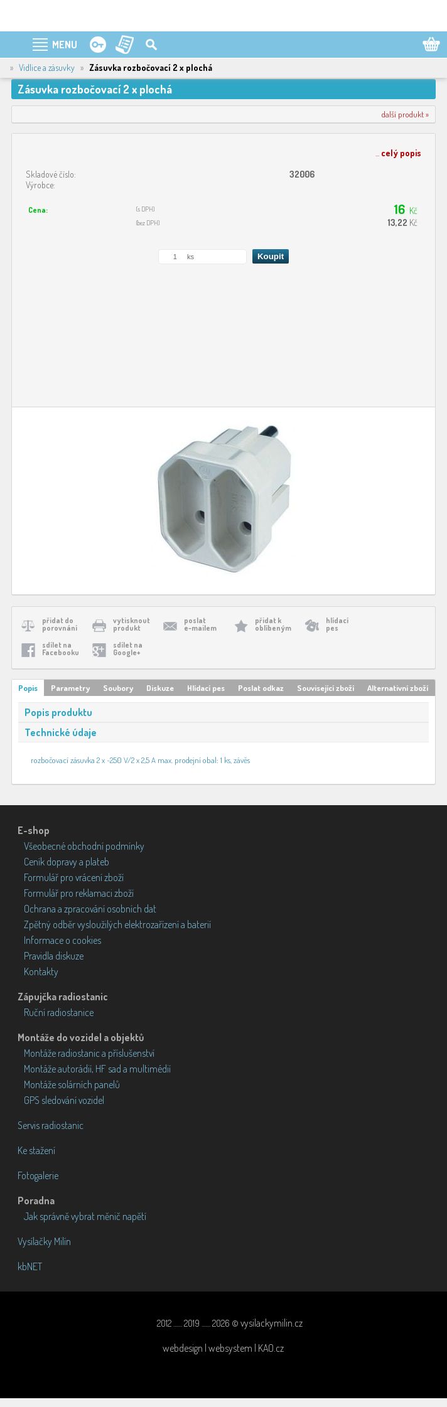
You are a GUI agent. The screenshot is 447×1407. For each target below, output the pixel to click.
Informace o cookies (62, 940)
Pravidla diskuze (53, 956)
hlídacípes (337, 624)
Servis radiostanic (50, 1125)
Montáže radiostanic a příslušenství (89, 1053)
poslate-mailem (200, 624)
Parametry (70, 688)
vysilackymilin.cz (271, 1323)
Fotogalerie (38, 1175)
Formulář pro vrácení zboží (74, 877)
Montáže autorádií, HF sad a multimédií (97, 1068)
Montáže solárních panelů (72, 1084)
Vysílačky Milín (44, 1241)
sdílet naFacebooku (60, 648)
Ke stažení (36, 1150)
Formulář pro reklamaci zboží (79, 893)
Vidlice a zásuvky (47, 67)
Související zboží (325, 688)
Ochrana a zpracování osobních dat (90, 908)
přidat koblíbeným (273, 624)
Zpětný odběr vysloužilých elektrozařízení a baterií (117, 924)
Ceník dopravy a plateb (66, 861)
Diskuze (160, 688)
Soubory (118, 688)
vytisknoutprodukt (131, 624)
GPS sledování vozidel (64, 1100)
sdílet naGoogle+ (128, 648)
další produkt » (405, 114)
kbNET (30, 1266)
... (398, 152)
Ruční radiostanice (59, 1012)
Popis (28, 688)
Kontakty (41, 971)
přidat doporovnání (59, 624)
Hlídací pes (206, 688)
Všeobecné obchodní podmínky (84, 846)
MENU (64, 44)
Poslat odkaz (261, 688)
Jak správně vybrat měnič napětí (85, 1216)
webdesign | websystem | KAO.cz (223, 1348)
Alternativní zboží (397, 688)
